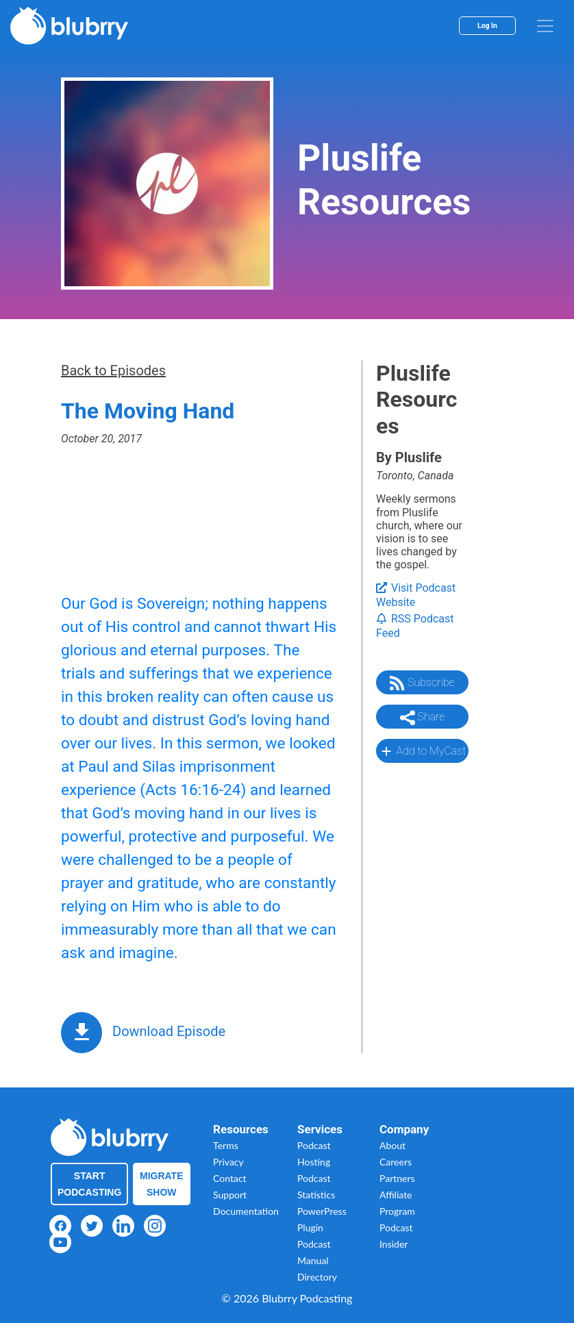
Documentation (246, 1211)
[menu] (545, 26)
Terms (225, 1145)
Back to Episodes (113, 370)
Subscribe (422, 683)
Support (230, 1194)
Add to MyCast (422, 751)
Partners (397, 1178)
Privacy (228, 1162)
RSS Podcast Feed (415, 626)
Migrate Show (162, 1184)
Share (422, 717)
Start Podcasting (89, 1184)
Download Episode (168, 1031)
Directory (317, 1277)
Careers (395, 1162)
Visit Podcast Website (416, 595)
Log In (487, 25)
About (392, 1145)
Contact (230, 1178)
